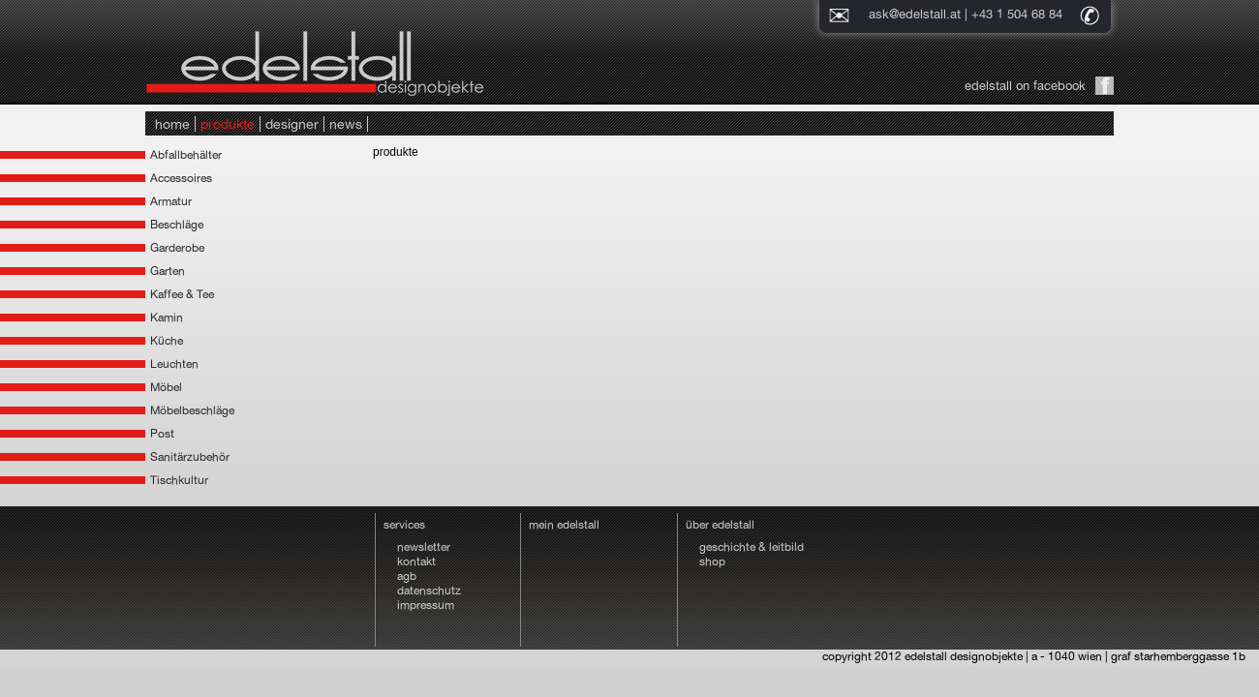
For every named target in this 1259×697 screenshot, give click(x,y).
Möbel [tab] (166, 387)
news (345, 124)
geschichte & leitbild (751, 547)
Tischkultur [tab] (179, 480)
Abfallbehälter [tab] (186, 155)
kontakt (416, 561)
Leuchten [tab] (174, 364)
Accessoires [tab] (181, 178)
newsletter (423, 547)
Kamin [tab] (166, 317)
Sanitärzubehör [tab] (190, 457)
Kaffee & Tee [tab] (182, 294)
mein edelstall (564, 524)
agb (406, 576)
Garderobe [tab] (177, 248)
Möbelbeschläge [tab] (192, 410)
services (404, 524)
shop (712, 561)
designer (292, 124)
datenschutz (429, 590)
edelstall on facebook (1025, 85)
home (172, 124)
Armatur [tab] (171, 201)
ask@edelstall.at (915, 14)
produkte (227, 124)
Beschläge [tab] (176, 224)
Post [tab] (162, 433)
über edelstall (720, 524)
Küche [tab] (166, 341)
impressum (425, 605)
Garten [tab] (167, 271)
